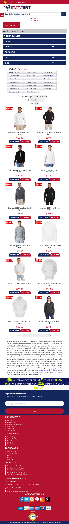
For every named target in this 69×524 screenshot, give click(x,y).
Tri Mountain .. (14, 85)
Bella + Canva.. (31, 75)
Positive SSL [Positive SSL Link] (34, 512)
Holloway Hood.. (32, 82)
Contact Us (9, 428)
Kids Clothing (10, 443)
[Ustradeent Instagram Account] (42, 499)
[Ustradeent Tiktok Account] (47, 499)
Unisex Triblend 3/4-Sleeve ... (15, 470)
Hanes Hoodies (14, 75)
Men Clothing (10, 437)
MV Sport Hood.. (31, 89)
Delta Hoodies (48, 79)
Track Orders (10, 430)
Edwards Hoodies (14, 92)
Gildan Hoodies (31, 72)
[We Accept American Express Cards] (20, 508)
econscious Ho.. (31, 85)
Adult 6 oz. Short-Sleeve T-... (15, 472)
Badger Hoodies (15, 79)
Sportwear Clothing (12, 445)
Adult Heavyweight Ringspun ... (15, 468)
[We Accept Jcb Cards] (37, 508)
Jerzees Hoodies (48, 85)
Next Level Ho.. (14, 89)
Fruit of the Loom (11, 453)
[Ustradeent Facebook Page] (21, 499)
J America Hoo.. (31, 79)
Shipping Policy (10, 422)
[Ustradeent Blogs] (31, 499)
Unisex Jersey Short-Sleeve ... (15, 466)
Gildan (8, 455)
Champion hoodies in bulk (47, 370)
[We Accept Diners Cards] (31, 508)
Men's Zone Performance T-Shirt (16, 474)
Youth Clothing (10, 441)
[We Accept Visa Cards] (48, 508)
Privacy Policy (10, 426)
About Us (8, 420)
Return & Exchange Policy (14, 424)
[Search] (63, 14)
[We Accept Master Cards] (42, 508)
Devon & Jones (10, 451)
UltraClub (9, 459)
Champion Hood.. (14, 72)
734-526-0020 (21, 2)
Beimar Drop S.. (48, 89)
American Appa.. (48, 75)
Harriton (8, 457)
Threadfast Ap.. (31, 92)
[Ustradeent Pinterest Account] (37, 499)
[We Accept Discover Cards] (26, 508)
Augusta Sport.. (48, 82)
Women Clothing (11, 439)
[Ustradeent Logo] (20, 7)
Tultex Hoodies (14, 82)
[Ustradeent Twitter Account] (26, 499)
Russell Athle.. (48, 72)
